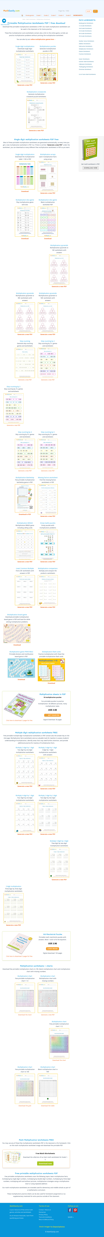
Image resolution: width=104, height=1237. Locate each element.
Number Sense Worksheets (86, 41)
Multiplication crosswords (36, 92)
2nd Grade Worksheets (85, 28)
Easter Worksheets (84, 59)
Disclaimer (42, 1212)
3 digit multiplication (13, 886)
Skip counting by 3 (13, 386)
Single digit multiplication (24, 46)
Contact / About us (45, 1210)
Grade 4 (61, 15)
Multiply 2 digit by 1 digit (25, 747)
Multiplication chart (25, 976)
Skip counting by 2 (48, 341)
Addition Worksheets (84, 43)
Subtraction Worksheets (85, 46)
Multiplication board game (17, 614)
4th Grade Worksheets (85, 33)
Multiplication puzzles (48, 46)
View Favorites (5, 24)
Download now (45, 1163)
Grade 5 (68, 15)
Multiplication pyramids (59, 245)
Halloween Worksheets (85, 64)
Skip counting (25, 341)
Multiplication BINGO (25, 523)
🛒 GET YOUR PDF (52, 715)
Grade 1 (38, 15)
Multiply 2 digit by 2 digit (48, 795)
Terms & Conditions (45, 1217)
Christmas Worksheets (85, 69)
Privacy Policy (43, 1215)
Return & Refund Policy (46, 1219)
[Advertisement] (52, 3)
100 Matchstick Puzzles (52, 934)
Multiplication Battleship (25, 477)
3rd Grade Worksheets (85, 30)
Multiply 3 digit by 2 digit (59, 841)
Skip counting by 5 (48, 432)
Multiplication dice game (25, 200)
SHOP (89, 11)
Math (11, 10)
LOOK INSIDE (52, 949)
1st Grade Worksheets (85, 25)
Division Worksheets (84, 51)
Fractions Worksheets (85, 54)
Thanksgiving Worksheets (86, 66)
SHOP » (70, 1217)
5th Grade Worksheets (85, 36)
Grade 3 (53, 15)
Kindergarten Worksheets (86, 23)
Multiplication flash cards (51, 652)
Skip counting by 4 (25, 432)
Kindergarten (30, 15)
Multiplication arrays (47, 154)
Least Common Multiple (25, 568)
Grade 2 (46, 15)
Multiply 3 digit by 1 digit (48, 747)
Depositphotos (59, 1227)
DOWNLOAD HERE (90, 168)
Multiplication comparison (48, 568)
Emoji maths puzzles (47, 523)
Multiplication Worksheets (86, 48)
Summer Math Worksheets (86, 61)
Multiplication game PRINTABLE (21, 652)
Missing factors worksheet (48, 477)
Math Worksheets (31, 19)
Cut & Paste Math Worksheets (87, 74)
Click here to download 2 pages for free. (19, 720)
